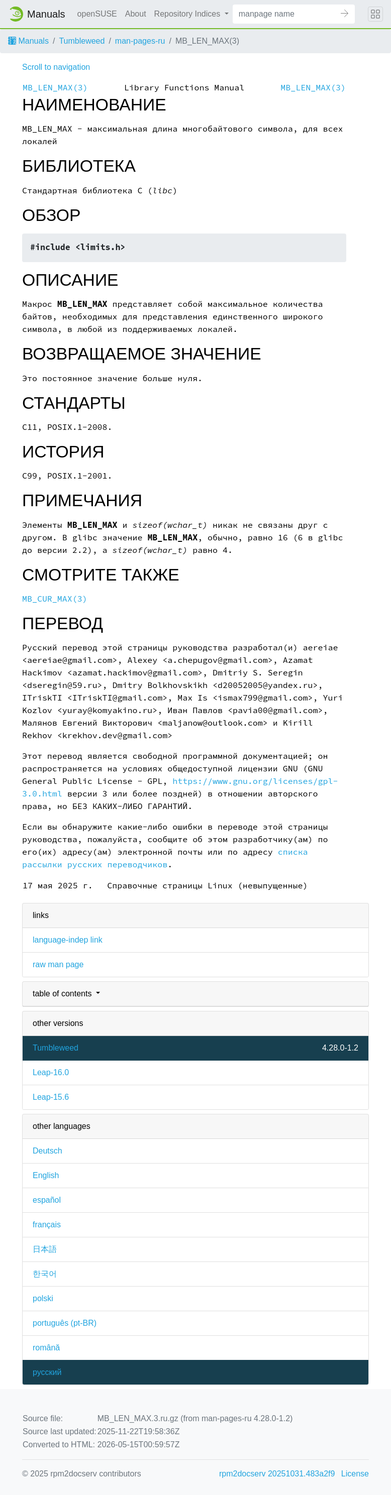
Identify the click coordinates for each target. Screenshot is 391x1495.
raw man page (58, 964)
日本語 (45, 1249)
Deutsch (47, 1150)
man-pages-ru (140, 41)
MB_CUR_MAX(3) (54, 599)
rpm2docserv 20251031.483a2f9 (277, 1473)
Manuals (28, 41)
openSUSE (97, 14)
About (135, 14)
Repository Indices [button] (188, 14)
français (47, 1224)
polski (43, 1298)
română (46, 1347)
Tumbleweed (82, 41)
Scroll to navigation (56, 67)
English (46, 1175)
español (47, 1200)
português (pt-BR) (64, 1323)
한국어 (45, 1274)
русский (47, 1372)
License (355, 1473)
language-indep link (68, 940)
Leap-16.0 (51, 1072)
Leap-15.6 (51, 1097)
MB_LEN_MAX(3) (55, 87)
